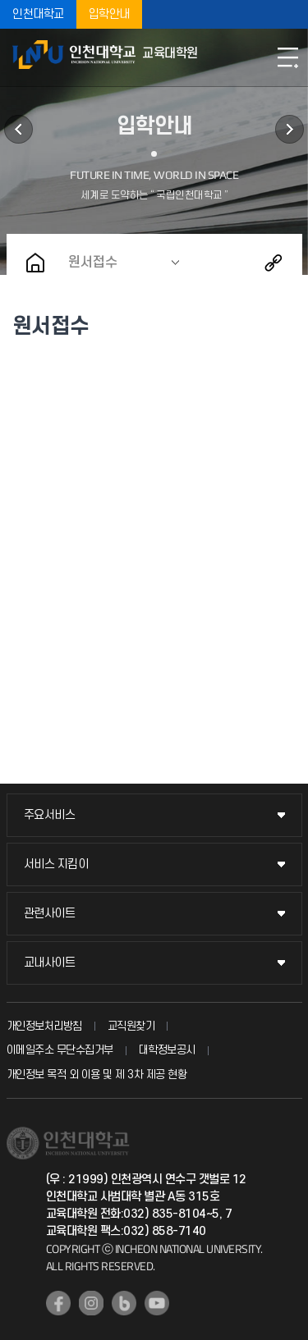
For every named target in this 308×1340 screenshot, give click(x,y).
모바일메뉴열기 (287, 57)
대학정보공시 (167, 1050)
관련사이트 (50, 914)
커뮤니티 (289, 129)
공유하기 (273, 262)
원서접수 (92, 262)
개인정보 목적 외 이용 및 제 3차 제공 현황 (97, 1074)
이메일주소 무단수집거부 (60, 1050)
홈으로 (35, 262)
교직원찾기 (131, 1026)
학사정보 (18, 129)
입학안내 (109, 14)
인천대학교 (38, 14)
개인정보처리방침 (44, 1026)
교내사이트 (50, 963)
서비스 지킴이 (56, 864)
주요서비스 (50, 815)
